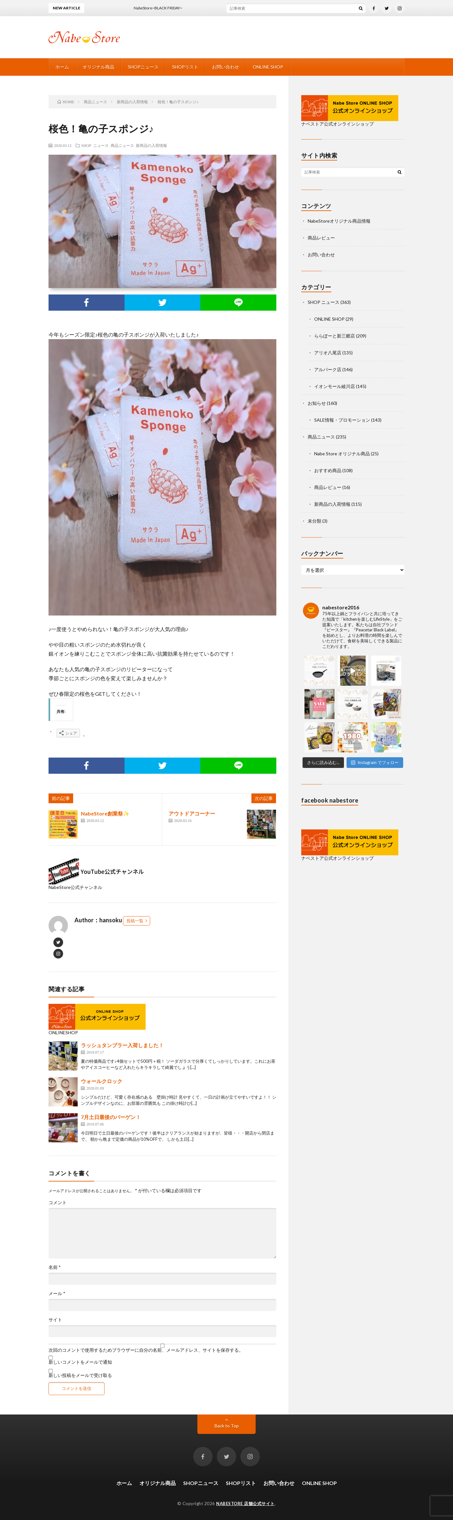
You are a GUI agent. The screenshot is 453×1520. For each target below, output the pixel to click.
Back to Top (227, 1425)
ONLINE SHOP (268, 67)
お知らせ (317, 403)
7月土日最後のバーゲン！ (111, 1117)
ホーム (62, 67)
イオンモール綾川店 (334, 386)
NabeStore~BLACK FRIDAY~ (165, 8)
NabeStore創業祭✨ (105, 813)
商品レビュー (321, 237)
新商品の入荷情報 (151, 145)
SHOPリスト (185, 67)
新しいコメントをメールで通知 (80, 1362)
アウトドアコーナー (192, 813)
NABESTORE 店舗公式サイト (245, 1503)
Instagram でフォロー (375, 762)
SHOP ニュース (95, 145)
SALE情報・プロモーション (342, 420)
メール (57, 1293)
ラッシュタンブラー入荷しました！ (122, 1045)
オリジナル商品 (98, 67)
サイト (55, 1319)
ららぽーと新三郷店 (334, 335)
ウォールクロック (101, 1081)
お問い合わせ (225, 67)
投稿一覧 (135, 920)
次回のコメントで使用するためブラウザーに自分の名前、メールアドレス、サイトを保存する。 (146, 1350)
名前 (55, 1267)
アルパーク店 (327, 369)
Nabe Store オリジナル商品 (342, 453)
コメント (58, 1202)
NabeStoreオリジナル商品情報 (339, 221)
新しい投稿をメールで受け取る (80, 1375)
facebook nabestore (329, 800)
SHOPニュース (143, 67)
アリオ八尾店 (327, 352)
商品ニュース (122, 145)
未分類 (314, 521)
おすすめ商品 (327, 470)
